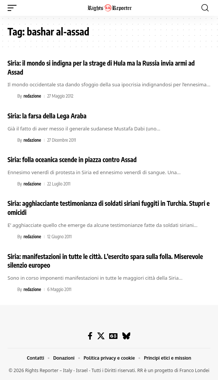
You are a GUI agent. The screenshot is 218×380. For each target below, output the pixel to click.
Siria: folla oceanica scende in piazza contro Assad (72, 159)
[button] (14, 8)
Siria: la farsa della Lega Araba (47, 116)
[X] (101, 335)
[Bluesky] (126, 335)
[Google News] (113, 335)
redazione (32, 96)
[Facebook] (90, 335)
